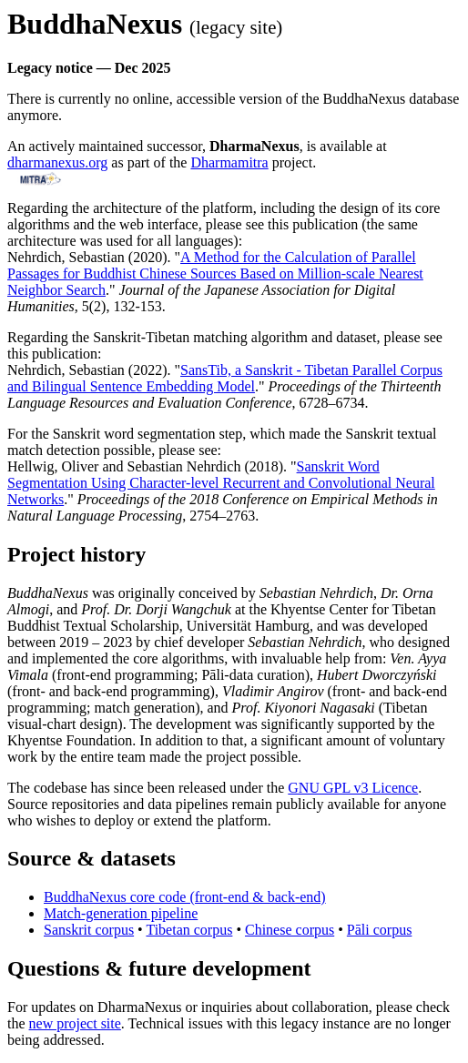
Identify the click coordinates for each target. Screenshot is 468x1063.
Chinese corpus (289, 929)
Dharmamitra (229, 162)
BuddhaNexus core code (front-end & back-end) (185, 897)
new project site (75, 1023)
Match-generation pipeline (121, 913)
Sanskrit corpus (89, 929)
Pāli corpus (379, 929)
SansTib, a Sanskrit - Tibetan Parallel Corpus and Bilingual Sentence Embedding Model (225, 378)
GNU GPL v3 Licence (353, 787)
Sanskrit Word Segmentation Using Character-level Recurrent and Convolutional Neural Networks (221, 483)
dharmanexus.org (57, 162)
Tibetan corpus (189, 929)
